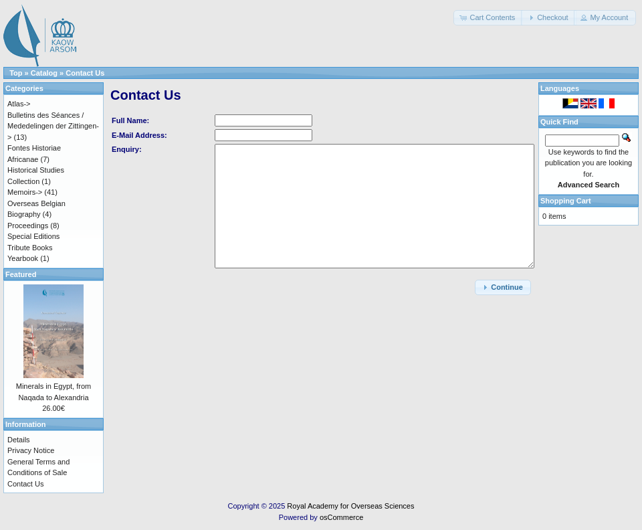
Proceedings (27, 226)
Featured (20, 274)
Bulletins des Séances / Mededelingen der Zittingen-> (53, 126)
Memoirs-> (24, 192)
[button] (488, 17)
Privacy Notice (30, 450)
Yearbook (22, 258)
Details (18, 440)
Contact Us (85, 73)
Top (15, 73)
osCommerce (341, 517)
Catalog (44, 73)
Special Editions (33, 236)
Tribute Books (29, 248)
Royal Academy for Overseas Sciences (350, 506)
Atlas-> (19, 104)
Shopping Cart (565, 201)
